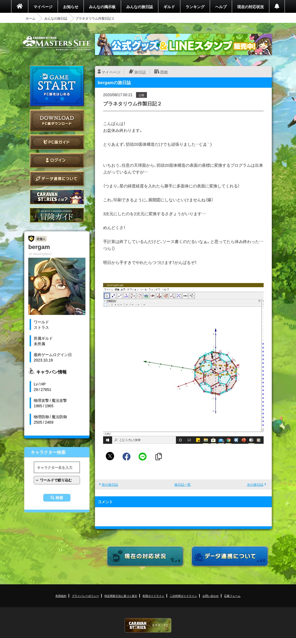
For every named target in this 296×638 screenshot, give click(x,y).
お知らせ (70, 6)
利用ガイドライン (153, 596)
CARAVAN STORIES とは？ (57, 196)
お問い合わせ (210, 596)
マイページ (43, 6)
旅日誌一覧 (182, 484)
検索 (59, 498)
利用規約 (60, 596)
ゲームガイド (57, 215)
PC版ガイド (57, 142)
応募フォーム (232, 596)
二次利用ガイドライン (183, 596)
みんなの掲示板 (102, 6)
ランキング (195, 6)
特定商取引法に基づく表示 (120, 596)
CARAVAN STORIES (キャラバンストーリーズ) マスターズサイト (56, 43)
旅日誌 (140, 72)
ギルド (169, 6)
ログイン (57, 160)
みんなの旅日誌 (139, 6)
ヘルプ (221, 6)
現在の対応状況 (250, 6)
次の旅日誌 (255, 484)
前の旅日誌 (110, 484)
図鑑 (164, 72)
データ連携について (57, 178)
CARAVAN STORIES (148, 625)
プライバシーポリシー (85, 596)
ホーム (30, 18)
